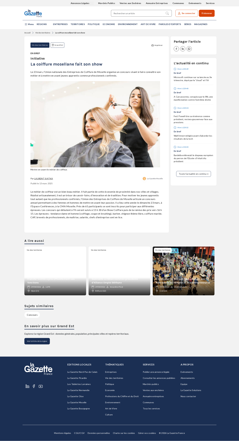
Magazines (200, 24)
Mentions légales (62, 433)
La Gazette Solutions (191, 390)
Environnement (128, 24)
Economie (109, 24)
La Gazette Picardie (77, 378)
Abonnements (188, 378)
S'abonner (207, 13)
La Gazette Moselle (155, 179)
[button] (29, 24)
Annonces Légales (80, 3)
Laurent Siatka (43, 178)
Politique (94, 24)
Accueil (27, 33)
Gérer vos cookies (147, 433)
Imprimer (157, 45)
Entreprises (60, 24)
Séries (187, 24)
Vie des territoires (42, 33)
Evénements (195, 3)
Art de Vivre (148, 24)
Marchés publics (151, 384)
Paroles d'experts (170, 24)
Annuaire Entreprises (157, 3)
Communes (178, 3)
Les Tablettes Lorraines (79, 384)
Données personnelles (99, 433)
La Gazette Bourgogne (78, 408)
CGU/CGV (79, 433)
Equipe (184, 384)
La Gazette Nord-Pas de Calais (82, 372)
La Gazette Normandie (78, 390)
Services (210, 3)
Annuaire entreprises (153, 396)
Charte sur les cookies (124, 433)
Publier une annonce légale (156, 372)
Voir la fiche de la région (37, 341)
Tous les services (151, 408)
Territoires (78, 24)
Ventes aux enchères (153, 390)
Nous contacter (188, 396)
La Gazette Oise (75, 396)
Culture (109, 414)
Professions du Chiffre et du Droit (122, 396)
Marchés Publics (106, 3)
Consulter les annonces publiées (159, 378)
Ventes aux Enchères (130, 3)
